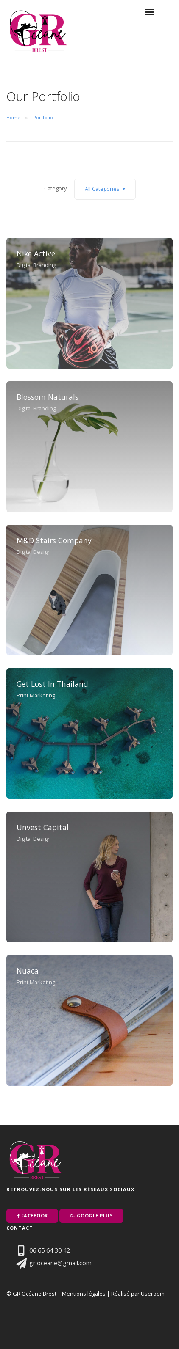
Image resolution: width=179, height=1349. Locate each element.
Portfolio (43, 117)
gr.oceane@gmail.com (51, 1262)
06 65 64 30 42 (40, 1250)
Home (13, 117)
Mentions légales (84, 1293)
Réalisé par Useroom (138, 1293)
